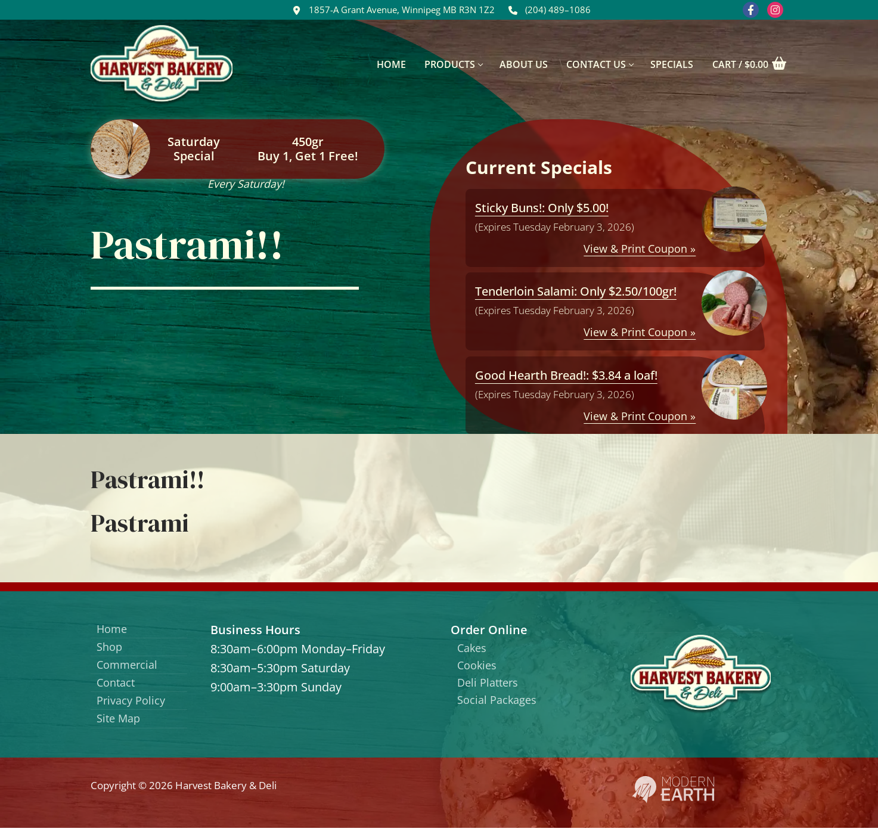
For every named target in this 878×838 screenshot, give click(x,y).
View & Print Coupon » (640, 248)
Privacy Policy (134, 708)
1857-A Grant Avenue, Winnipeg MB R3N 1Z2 (391, 10)
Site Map (121, 728)
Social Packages (500, 706)
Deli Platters (490, 687)
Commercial (131, 669)
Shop (111, 649)
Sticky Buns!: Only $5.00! (542, 208)
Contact (118, 689)
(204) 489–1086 (547, 10)
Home (114, 630)
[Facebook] (751, 10)
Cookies (479, 668)
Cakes (474, 649)
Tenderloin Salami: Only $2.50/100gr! (576, 291)
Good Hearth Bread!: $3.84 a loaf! (566, 375)
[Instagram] (775, 10)
